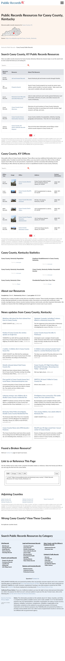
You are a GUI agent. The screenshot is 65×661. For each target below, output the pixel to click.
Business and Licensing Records (32, 610)
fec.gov (49, 328)
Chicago (14, 518)
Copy (56, 518)
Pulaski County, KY (28, 545)
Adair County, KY (6, 543)
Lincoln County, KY (6, 546)
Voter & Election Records (29, 595)
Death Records (6, 594)
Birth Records (5, 590)
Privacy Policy (40, 631)
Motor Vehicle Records (29, 605)
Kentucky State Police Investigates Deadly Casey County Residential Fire (15, 457)
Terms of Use (49, 631)
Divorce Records (6, 595)
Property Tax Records (7, 605)
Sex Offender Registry (50, 608)
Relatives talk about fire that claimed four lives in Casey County (17, 364)
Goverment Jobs (49, 593)
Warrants (47, 601)
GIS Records (5, 610)
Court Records (48, 603)
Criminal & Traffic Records (51, 599)
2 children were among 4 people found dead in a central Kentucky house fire (47, 394)
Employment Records (50, 592)
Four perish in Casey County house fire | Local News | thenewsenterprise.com (16, 425)
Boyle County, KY (6, 545)
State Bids (26, 602)
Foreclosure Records (7, 606)
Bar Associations (27, 598)
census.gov (18, 277)
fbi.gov (18, 328)
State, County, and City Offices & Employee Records (53, 588)
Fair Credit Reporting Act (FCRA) (30, 628)
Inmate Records (49, 606)
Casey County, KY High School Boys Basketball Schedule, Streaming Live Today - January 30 (46, 411)
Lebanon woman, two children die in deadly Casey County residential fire (15, 441)
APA (25, 518)
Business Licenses (27, 613)
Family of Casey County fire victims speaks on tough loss (14, 378)
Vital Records (5, 588)
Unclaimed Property (28, 590)
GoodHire (10, 631)
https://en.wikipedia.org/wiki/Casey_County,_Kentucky (21, 38)
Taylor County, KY (49, 543)
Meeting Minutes (27, 603)
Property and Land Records (9, 602)
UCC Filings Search (7, 611)
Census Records (27, 592)
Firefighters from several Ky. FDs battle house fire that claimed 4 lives (47, 441)
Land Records (5, 608)
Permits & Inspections (28, 594)
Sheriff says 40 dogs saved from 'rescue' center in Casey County (47, 473)
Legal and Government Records (31, 588)
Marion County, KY (28, 543)
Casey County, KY (27, 25)
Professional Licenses (28, 616)
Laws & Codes (27, 597)
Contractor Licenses (28, 615)
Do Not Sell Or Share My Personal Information (22, 638)
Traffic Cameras (49, 610)
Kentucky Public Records (8, 47)
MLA (19, 518)
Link (8, 518)
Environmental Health (28, 600)
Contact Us (9, 497)
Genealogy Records (7, 597)
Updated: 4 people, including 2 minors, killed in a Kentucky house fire (47, 364)
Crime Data (47, 605)
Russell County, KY (28, 546)
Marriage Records (6, 592)
